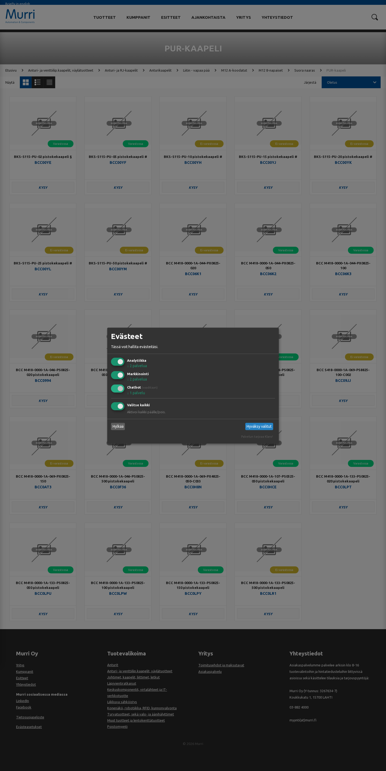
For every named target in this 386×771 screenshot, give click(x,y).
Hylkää (118, 426)
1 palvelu (136, 393)
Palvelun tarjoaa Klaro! (257, 436)
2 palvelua (137, 366)
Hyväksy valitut (259, 426)
